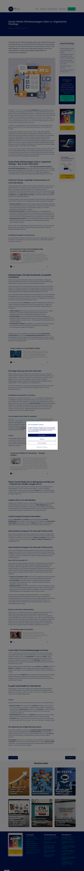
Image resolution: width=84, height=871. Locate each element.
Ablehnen (42, 439)
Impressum (45, 447)
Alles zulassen (42, 435)
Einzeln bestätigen (42, 443)
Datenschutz (39, 447)
